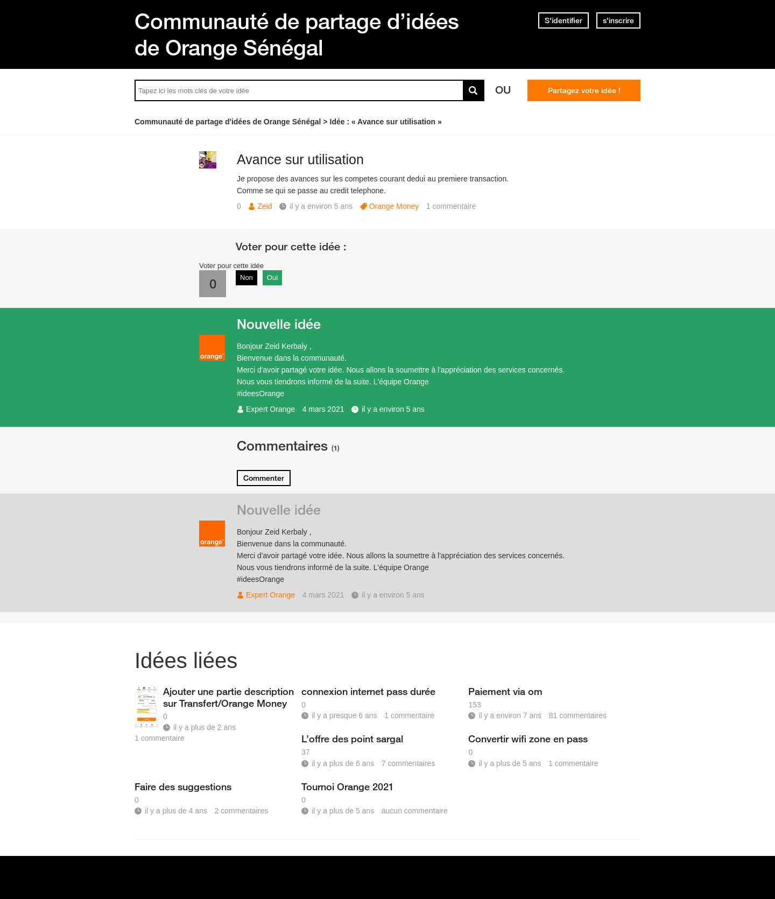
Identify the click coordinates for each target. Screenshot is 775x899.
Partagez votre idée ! (584, 90)
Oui (272, 277)
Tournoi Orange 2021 (347, 786)
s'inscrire (618, 20)
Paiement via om (505, 691)
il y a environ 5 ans (393, 409)
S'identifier (563, 20)
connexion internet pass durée (368, 691)
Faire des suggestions (183, 786)
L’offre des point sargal (352, 739)
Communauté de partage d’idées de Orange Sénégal (297, 34)
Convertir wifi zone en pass (528, 739)
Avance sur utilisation (300, 159)
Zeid (264, 206)
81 (578, 715)
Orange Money (394, 206)
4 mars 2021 (323, 409)
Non (246, 277)
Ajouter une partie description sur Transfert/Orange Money (228, 697)
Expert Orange (270, 409)
